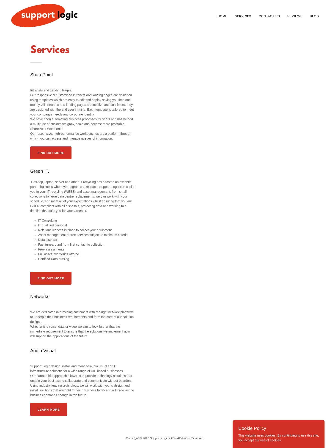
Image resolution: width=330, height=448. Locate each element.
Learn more (49, 409)
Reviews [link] (294, 16)
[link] (44, 15)
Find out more (51, 153)
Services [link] (243, 16)
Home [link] (223, 16)
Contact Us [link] (269, 16)
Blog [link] (314, 16)
